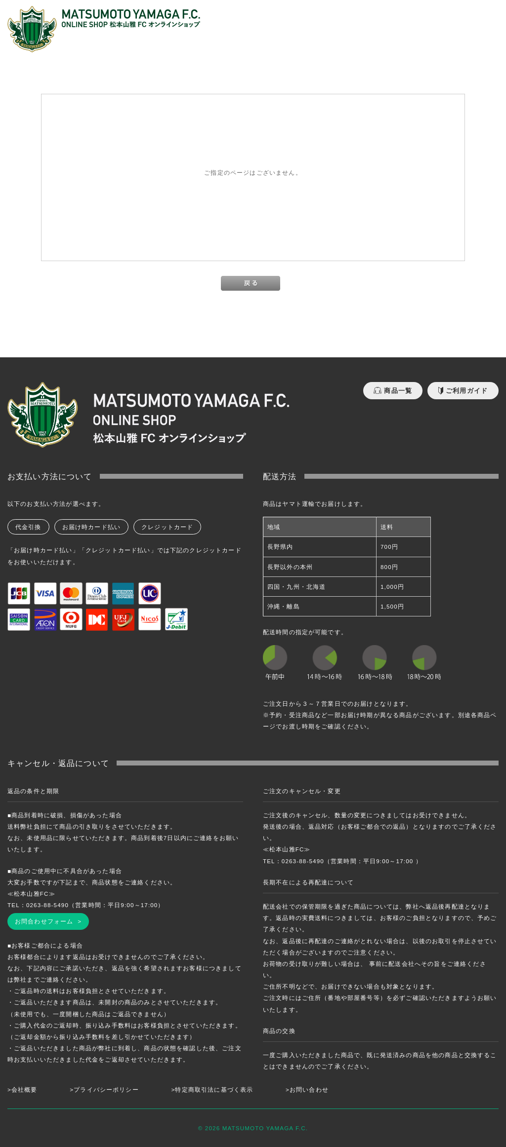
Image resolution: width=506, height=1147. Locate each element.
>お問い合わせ (307, 1089)
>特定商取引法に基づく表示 (212, 1089)
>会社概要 (22, 1089)
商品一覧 (393, 390)
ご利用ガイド (463, 390)
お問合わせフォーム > (48, 921)
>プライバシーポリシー (104, 1089)
